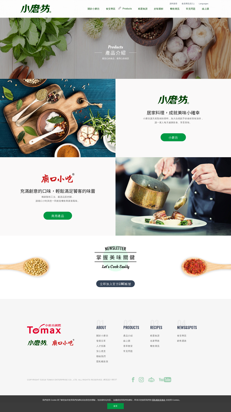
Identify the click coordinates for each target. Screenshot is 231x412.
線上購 (126, 349)
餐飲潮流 (155, 355)
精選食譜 (155, 344)
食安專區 (182, 344)
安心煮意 (101, 360)
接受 (115, 406)
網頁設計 (107, 388)
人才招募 (101, 355)
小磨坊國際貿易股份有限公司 (36, 8)
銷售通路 (182, 349)
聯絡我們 (101, 365)
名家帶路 (155, 349)
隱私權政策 (102, 370)
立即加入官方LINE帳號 (115, 292)
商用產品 (57, 224)
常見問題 (128, 360)
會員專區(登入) (188, 4)
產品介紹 (128, 344)
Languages (203, 4)
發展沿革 (101, 349)
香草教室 (128, 355)
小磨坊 (173, 146)
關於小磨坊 (102, 344)
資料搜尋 (173, 4)
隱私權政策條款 (158, 400)
